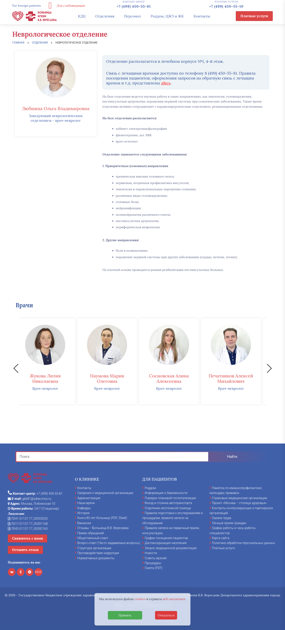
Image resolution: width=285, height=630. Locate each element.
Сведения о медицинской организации (105, 493)
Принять (124, 615)
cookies (139, 599)
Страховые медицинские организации (239, 498)
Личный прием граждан (229, 523)
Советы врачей (156, 558)
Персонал (132, 16)
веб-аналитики (174, 599)
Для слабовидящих (65, 5)
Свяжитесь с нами (27, 538)
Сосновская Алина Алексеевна (173, 378)
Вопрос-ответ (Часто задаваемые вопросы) (108, 543)
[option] (50, 361)
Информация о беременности (166, 493)
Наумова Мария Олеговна (112, 378)
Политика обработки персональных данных (243, 543)
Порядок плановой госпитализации (170, 498)
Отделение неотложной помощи (168, 508)
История (83, 513)
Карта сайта (220, 538)
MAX (38, 572)
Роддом (150, 488)
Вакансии (84, 523)
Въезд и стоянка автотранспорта (168, 503)
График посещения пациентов (166, 538)
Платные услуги (254, 16)
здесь (166, 83)
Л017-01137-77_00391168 (28, 523)
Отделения (104, 16)
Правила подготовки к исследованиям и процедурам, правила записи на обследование (172, 518)
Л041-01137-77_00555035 (28, 518)
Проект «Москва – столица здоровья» (239, 503)
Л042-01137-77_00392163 (28, 528)
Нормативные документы (95, 558)
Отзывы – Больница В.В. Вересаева (102, 528)
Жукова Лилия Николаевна (49, 378)
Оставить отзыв (25, 550)
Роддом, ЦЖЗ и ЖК (167, 16)
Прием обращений (90, 533)
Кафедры (84, 508)
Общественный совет (92, 538)
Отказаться (166, 615)
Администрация (88, 498)
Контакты (201, 16)
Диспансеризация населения (166, 543)
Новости (151, 553)
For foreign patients (26, 6)
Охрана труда (221, 518)
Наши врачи (86, 503)
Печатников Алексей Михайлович (235, 378)
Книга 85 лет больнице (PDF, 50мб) (102, 518)
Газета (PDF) (154, 568)
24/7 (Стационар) (33, 508)
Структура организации (94, 548)
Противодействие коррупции (98, 553)
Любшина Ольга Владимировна (55, 108)
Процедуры (153, 563)
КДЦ (82, 16)
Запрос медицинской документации (171, 548)
